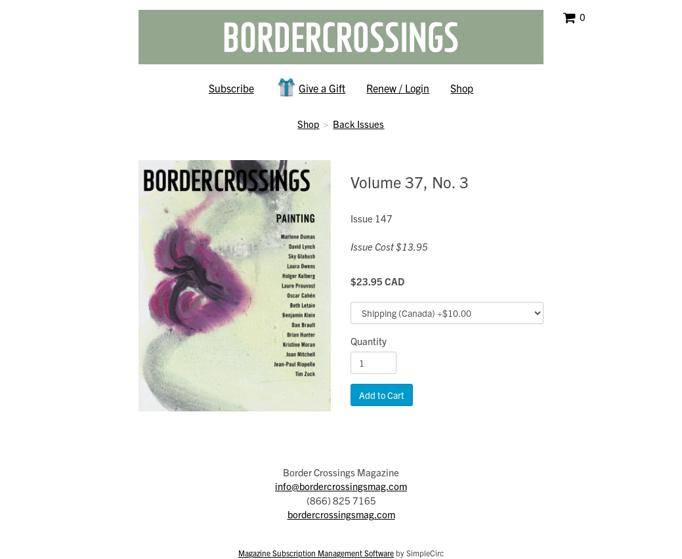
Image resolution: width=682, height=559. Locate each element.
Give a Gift (310, 87)
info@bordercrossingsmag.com (341, 486)
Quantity (369, 341)
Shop (461, 87)
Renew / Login (397, 87)
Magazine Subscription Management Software (316, 553)
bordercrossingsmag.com (341, 514)
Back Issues (358, 123)
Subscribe (231, 87)
